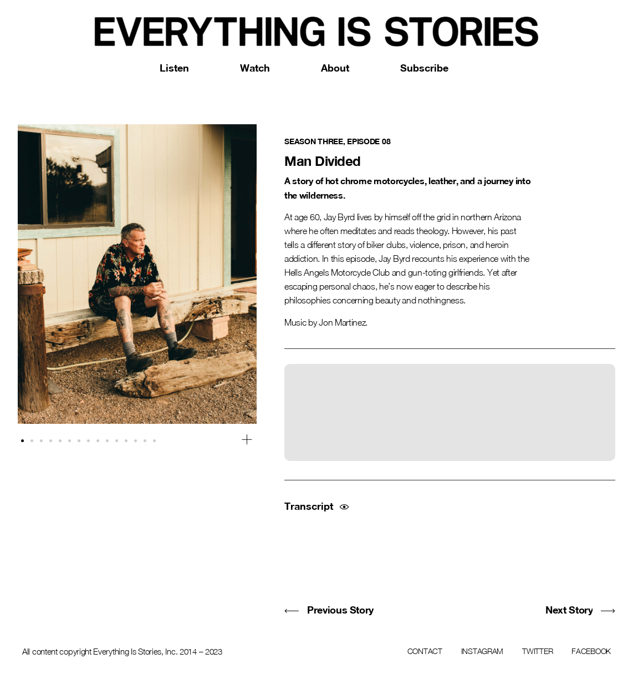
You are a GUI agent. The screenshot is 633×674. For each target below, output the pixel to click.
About (335, 68)
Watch (255, 68)
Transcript (308, 506)
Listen (174, 68)
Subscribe (424, 68)
